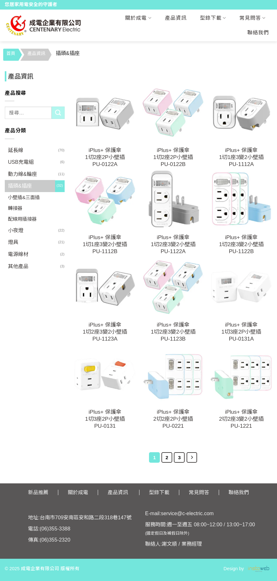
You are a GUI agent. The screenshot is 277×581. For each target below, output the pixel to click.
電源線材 (18, 254)
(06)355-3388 (55, 528)
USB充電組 (21, 162)
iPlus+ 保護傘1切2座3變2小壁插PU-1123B (173, 332)
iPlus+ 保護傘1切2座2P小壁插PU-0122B (173, 157)
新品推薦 (38, 492)
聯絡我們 (258, 32)
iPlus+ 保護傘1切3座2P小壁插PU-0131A (241, 332)
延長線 (15, 150)
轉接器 (15, 208)
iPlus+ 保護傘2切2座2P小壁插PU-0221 (173, 419)
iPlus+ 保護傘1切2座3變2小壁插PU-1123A (105, 332)
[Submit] (58, 113)
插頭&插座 (20, 186)
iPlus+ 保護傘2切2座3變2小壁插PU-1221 (241, 419)
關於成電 (138, 18)
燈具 (13, 242)
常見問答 (252, 18)
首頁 (10, 53)
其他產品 (18, 266)
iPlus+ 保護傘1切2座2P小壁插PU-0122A (105, 157)
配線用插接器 (22, 219)
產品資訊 (176, 18)
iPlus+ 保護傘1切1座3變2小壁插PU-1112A (241, 157)
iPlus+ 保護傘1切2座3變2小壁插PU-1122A (173, 244)
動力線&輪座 (22, 174)
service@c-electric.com (187, 513)
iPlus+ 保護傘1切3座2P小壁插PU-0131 (105, 419)
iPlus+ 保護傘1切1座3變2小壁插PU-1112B (105, 244)
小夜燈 (15, 230)
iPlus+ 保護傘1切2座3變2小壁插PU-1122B (241, 244)
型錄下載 (213, 18)
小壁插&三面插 (24, 197)
